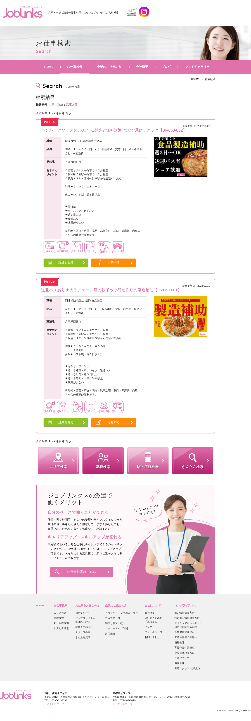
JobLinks (22, 12)
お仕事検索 (74, 67)
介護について (182, 658)
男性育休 (179, 663)
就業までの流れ (84, 627)
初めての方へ (82, 612)
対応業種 (110, 633)
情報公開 (179, 642)
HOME (48, 67)
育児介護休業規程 (184, 647)
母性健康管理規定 (184, 632)
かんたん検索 (61, 628)
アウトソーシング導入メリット (122, 612)
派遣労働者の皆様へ (185, 637)
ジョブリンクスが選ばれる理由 (85, 620)
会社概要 (142, 67)
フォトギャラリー (197, 67)
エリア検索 (60, 612)
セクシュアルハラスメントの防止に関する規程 (189, 625)
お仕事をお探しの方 (87, 605)
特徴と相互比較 (114, 623)
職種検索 (59, 617)
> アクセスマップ (54, 704)
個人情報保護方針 (184, 612)
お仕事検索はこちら (81, 572)
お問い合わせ (152, 637)
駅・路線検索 (61, 623)
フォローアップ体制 (116, 628)
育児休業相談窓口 (184, 652)
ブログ (166, 67)
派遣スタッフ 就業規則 (187, 668)
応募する (114, 262)
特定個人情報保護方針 (187, 617)
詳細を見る (66, 262)
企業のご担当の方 (109, 67)
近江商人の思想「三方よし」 (153, 619)
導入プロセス (112, 618)
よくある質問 (82, 637)
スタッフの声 (82, 632)
